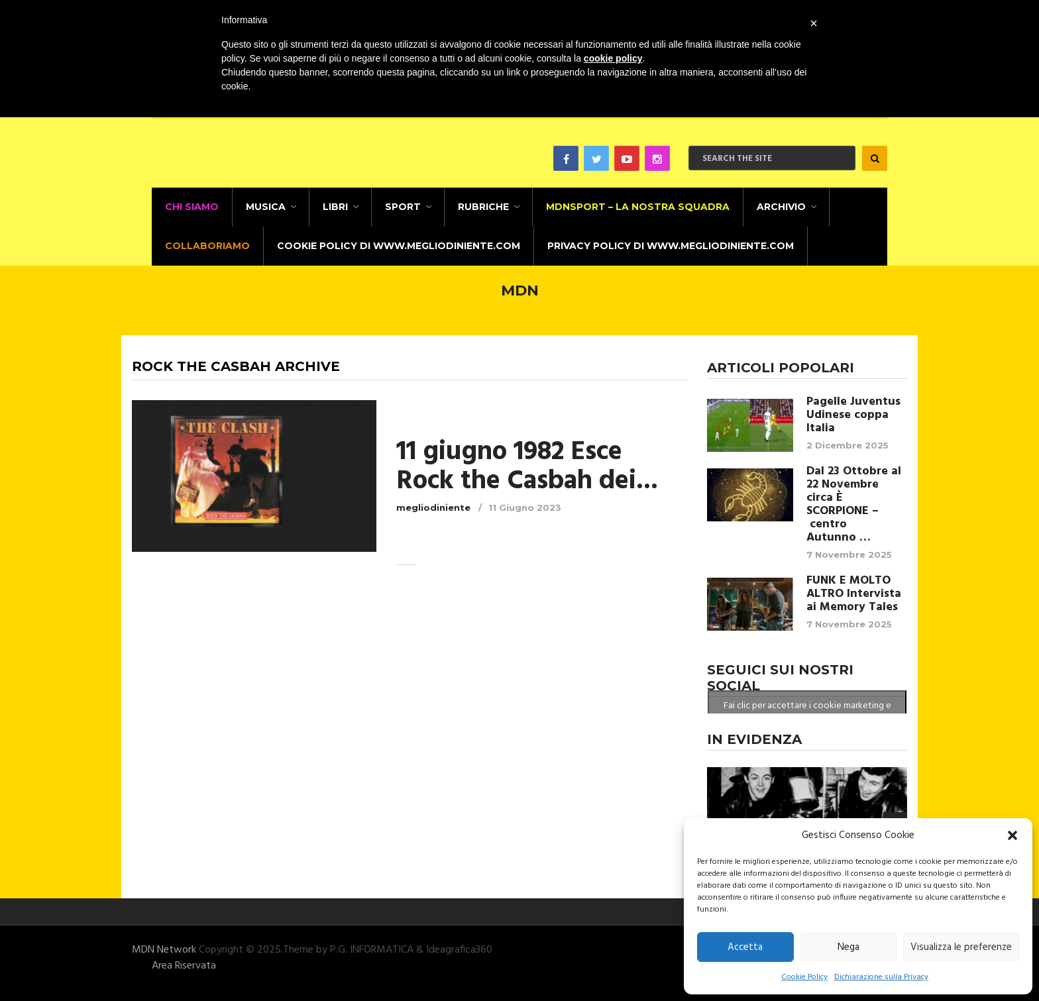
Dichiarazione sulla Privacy (881, 977)
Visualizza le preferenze (961, 947)
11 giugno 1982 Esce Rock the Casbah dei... (527, 467)
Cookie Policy (804, 977)
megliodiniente (433, 507)
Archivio (781, 207)
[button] (1012, 835)
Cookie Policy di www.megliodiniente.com (398, 246)
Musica (266, 207)
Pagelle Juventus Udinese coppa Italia (853, 415)
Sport (403, 207)
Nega (848, 947)
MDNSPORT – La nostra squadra (638, 207)
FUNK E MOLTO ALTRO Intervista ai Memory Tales (853, 594)
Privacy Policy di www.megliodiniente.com (670, 246)
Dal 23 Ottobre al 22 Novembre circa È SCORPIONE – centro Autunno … (853, 505)
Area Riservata (184, 966)
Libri (335, 207)
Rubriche (483, 207)
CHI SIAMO (192, 207)
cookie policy (613, 58)
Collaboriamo (207, 246)
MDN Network (164, 950)
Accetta (745, 947)
